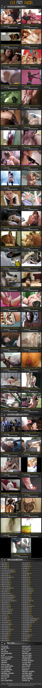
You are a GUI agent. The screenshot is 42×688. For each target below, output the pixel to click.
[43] (28, 622)
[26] (5, 566)
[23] (26, 602)
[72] (26, 609)
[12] (5, 562)
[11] (7, 593)
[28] (6, 591)
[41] (6, 575)
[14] (5, 564)
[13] (8, 570)
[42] (6, 579)
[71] (26, 604)
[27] (6, 573)
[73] (27, 615)
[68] (25, 571)
